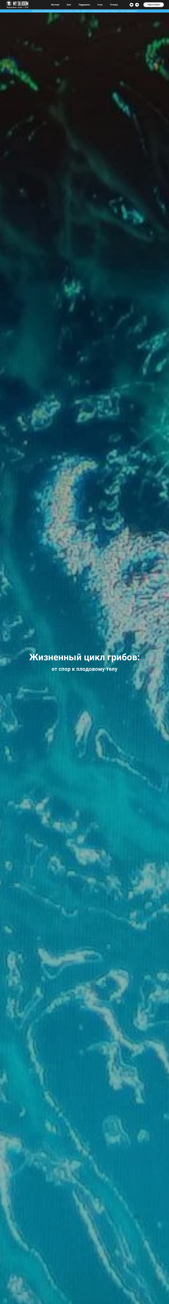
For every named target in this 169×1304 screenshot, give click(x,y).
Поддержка (84, 5)
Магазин (55, 5)
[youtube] (131, 5)
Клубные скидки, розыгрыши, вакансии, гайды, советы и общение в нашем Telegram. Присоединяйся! (84, 11)
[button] (153, 4)
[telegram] (137, 5)
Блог (69, 5)
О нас (100, 5)
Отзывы (114, 5)
